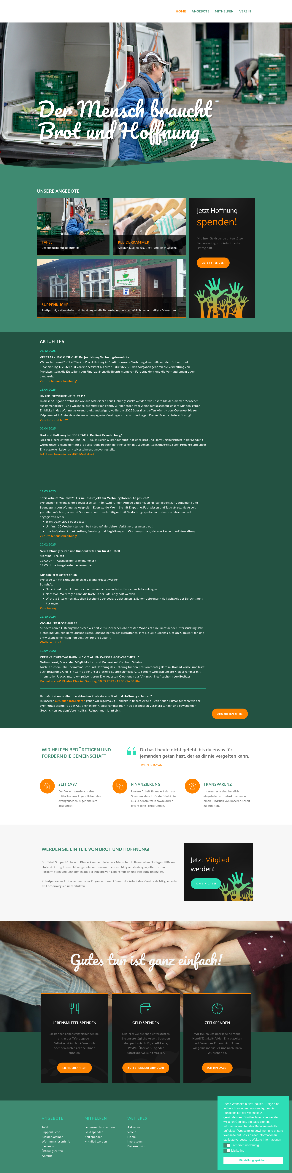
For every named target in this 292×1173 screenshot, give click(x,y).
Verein (131, 1132)
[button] (226, 1145)
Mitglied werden (96, 1141)
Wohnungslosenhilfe (56, 1141)
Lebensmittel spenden (100, 1127)
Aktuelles (133, 1127)
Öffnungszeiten (52, 1151)
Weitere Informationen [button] (266, 1139)
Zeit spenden (93, 1136)
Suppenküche (51, 1132)
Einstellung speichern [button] (253, 1160)
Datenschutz (136, 1146)
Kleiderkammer (52, 1136)
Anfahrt (47, 1155)
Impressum (135, 1141)
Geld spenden (94, 1132)
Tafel (45, 1127)
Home (131, 1136)
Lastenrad (48, 1146)
